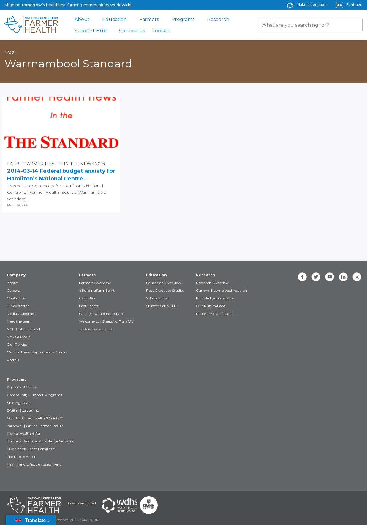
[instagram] (356, 276)
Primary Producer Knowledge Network (40, 441)
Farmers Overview (95, 282)
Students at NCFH (161, 306)
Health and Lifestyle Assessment (34, 464)
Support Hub (91, 31)
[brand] (31, 25)
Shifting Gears (19, 402)
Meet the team (19, 321)
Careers (13, 290)
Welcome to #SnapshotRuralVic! (106, 321)
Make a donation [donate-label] (312, 4)
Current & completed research (221, 290)
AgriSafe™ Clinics (22, 387)
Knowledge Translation (215, 298)
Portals (13, 360)
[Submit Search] (355, 24)
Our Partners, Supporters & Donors (37, 352)
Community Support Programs (34, 395)
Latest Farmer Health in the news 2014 (56, 163)
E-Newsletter (18, 306)
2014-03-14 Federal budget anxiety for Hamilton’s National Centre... (61, 175)
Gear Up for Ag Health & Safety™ (35, 418)
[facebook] (302, 276)
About (82, 19)
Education (114, 19)
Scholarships (156, 298)
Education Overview (163, 282)
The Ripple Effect (21, 456)
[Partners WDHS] (119, 505)
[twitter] (315, 276)
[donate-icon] (290, 4)
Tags (10, 52)
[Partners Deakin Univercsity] (149, 505)
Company (16, 275)
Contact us (132, 31)
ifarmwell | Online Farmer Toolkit (35, 426)
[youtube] (329, 276)
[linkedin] (343, 276)
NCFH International (23, 329)
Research (218, 19)
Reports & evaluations (214, 313)
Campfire (87, 298)
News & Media (18, 336)
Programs (182, 19)
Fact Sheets (88, 306)
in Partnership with (82, 503)
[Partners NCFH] (34, 505)
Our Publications (210, 306)
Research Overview (212, 282)
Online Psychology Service (101, 313)
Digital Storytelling (23, 410)
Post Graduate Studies (165, 290)
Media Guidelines (21, 313)
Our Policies (17, 344)
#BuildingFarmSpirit (97, 290)
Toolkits (161, 31)
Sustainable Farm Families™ (31, 449)
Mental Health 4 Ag (23, 433)
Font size (354, 4)
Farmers (149, 19)
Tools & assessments (95, 329)
